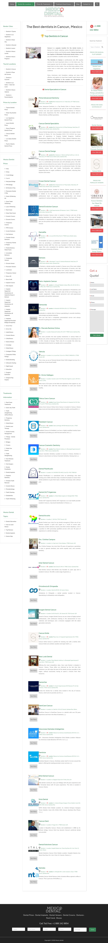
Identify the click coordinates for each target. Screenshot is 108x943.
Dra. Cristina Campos (47, 539)
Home (12, 4)
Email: (97, 297)
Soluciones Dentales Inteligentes (51, 729)
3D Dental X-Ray (10, 188)
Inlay (7, 169)
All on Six (8, 329)
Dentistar (42, 752)
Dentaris (42, 258)
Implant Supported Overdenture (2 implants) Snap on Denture (10, 293)
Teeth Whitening (10, 499)
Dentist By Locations (25, 4)
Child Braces (9, 338)
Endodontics (9, 495)
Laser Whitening (10, 206)
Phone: (97, 304)
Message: (97, 320)
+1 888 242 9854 (60, 923)
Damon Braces (9, 342)
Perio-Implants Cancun (48, 281)
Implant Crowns (10, 282)
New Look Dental (45, 656)
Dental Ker (43, 682)
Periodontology (10, 489)
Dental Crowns (69, 915)
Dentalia (42, 868)
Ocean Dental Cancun (47, 181)
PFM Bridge (9, 185)
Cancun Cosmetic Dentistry (49, 445)
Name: (97, 284)
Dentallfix (42, 232)
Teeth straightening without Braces (9, 413)
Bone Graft (8, 279)
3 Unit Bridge (9, 175)
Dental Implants (10, 472)
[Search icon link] (97, 4)
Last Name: (97, 290)
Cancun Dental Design (47, 151)
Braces (59, 918)
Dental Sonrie (96, 227)
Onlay (7, 172)
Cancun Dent (44, 821)
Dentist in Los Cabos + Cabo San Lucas (10, 85)
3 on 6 (7, 178)
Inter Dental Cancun (46, 563)
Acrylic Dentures (10, 231)
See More (33, 112)
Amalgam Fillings (10, 351)
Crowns (7, 445)
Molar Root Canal (10, 213)
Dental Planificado (46, 469)
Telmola (42, 352)
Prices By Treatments (44, 4)
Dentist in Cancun (11, 69)
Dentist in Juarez (10, 48)
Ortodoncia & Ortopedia (48, 586)
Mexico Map (9, 536)
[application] (32, 4)
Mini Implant (9, 286)
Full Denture (9, 234)
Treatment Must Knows (64, 4)
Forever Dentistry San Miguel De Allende (96, 203)
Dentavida (43, 305)
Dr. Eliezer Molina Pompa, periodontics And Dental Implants (97, 93)
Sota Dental (43, 799)
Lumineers (8, 270)
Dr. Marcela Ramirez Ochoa (49, 328)
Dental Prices (28, 915)
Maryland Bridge (10, 181)
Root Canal (8, 210)
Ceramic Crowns (10, 216)
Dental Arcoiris (44, 515)
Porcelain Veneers (10, 266)
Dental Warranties (10, 521)
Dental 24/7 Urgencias (47, 492)
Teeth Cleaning (9, 492)
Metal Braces (9, 348)
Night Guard (9, 366)
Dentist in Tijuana (11, 31)
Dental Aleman (97, 125)
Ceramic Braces (10, 335)
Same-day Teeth (10, 407)
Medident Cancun (46, 422)
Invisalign (8, 345)
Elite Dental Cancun (46, 776)
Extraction (8, 369)
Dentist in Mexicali (11, 45)
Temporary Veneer (10, 273)
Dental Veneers (55, 915)
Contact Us (87, 4)
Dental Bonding (10, 360)
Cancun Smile (44, 633)
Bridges (7, 442)
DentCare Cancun (45, 706)
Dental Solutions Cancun (48, 844)
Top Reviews (9, 530)
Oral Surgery (9, 464)
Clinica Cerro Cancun (47, 398)
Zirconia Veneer (10, 263)
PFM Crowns (9, 228)
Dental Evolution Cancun (48, 206)
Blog (77, 4)
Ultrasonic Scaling (10, 363)
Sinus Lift (8, 276)
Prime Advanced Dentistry (49, 98)
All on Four (8, 326)
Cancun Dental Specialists (49, 123)
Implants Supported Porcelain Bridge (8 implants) (10, 320)
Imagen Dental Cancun (47, 610)
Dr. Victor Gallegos (46, 375)
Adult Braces (9, 332)
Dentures (80, 915)
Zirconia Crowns (10, 219)
